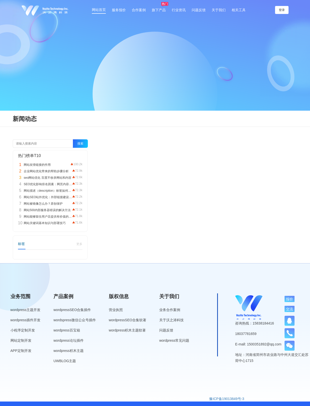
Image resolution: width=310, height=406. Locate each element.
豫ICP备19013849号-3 (226, 399)
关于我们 (219, 10)
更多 (79, 244)
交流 (289, 309)
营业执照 (116, 310)
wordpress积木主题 (68, 351)
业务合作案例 (169, 310)
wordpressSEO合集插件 (72, 310)
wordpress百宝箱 (66, 330)
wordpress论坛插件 (68, 340)
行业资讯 (179, 10)
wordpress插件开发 (25, 320)
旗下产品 (159, 10)
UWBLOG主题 (64, 361)
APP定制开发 (20, 351)
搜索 (80, 143)
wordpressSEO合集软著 (127, 320)
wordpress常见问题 (174, 340)
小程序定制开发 (22, 330)
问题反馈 (199, 10)
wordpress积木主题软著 (127, 330)
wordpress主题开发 (25, 310)
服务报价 (119, 10)
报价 (289, 299)
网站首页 (99, 10)
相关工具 (239, 10)
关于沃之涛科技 (171, 320)
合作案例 (139, 10)
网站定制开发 (20, 340)
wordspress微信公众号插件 (74, 320)
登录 (274, 10)
